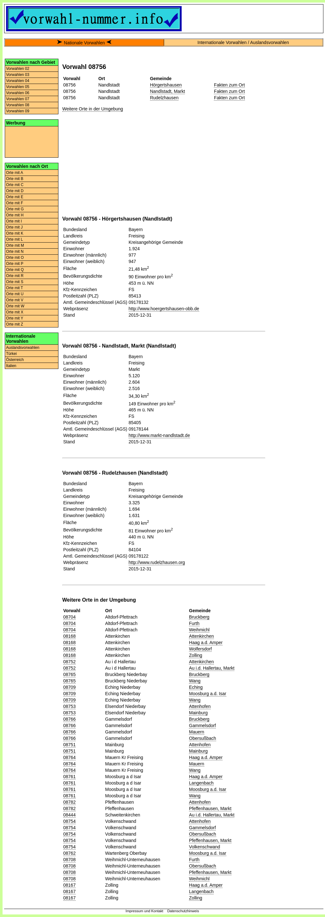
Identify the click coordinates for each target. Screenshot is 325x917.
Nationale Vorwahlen (84, 42)
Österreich (15, 359)
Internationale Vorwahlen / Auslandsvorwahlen (243, 42)
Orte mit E (14, 197)
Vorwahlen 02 (17, 68)
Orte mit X (14, 312)
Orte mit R (15, 276)
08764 (69, 757)
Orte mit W (15, 306)
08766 (69, 719)
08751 (69, 744)
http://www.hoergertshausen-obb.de (164, 308)
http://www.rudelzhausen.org (157, 562)
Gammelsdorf (202, 725)
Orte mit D (15, 191)
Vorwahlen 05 (17, 87)
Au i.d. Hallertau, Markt (211, 668)
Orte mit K (14, 233)
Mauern (196, 731)
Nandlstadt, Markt (167, 91)
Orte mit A (14, 172)
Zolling (195, 655)
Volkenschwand (204, 846)
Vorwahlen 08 (17, 105)
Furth (194, 623)
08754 (69, 821)
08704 (69, 617)
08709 (69, 687)
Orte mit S (14, 282)
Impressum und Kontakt (144, 911)
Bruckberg (199, 617)
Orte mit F (14, 203)
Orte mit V (14, 300)
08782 (69, 802)
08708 (69, 859)
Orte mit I (14, 221)
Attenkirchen (201, 636)
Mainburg (198, 712)
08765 (69, 674)
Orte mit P (14, 263)
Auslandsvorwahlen (22, 347)
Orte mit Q (15, 269)
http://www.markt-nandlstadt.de (159, 435)
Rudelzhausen (164, 97)
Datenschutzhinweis (183, 911)
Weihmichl (199, 629)
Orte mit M (15, 245)
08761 (69, 776)
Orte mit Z (14, 324)
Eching (196, 687)
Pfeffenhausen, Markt (210, 808)
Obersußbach (202, 738)
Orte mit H (15, 215)
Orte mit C (15, 185)
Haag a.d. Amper (206, 642)
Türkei (11, 353)
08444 (69, 814)
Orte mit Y (14, 318)
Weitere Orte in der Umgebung (92, 108)
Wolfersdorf (200, 648)
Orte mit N (15, 251)
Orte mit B (14, 179)
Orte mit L (14, 239)
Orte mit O (15, 257)
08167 (69, 885)
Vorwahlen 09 (17, 111)
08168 (69, 636)
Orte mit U (15, 294)
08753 (69, 706)
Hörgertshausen (166, 84)
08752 (69, 661)
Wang (194, 680)
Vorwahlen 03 (17, 74)
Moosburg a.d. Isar (207, 693)
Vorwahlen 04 (17, 81)
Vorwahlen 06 (17, 93)
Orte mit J (14, 227)
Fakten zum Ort (229, 84)
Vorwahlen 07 (17, 99)
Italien (11, 366)
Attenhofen (200, 706)
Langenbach (201, 782)
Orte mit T (14, 288)
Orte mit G (15, 209)
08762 (69, 853)
